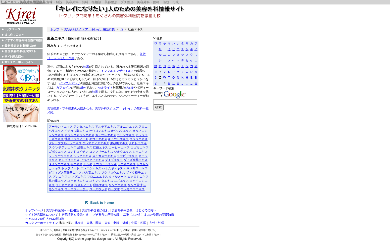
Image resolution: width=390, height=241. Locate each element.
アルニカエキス (127, 126)
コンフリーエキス (101, 151)
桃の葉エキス (58, 181)
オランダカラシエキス (79, 135)
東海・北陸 (111, 223)
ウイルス (128, 71)
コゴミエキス (139, 147)
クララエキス (138, 139)
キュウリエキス (118, 139)
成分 (83, 87)
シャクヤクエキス (61, 156)
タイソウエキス (59, 164)
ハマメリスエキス (135, 168)
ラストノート (83, 185)
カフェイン (63, 87)
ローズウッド (98, 189)
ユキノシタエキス (101, 181)
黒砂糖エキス (119, 143)
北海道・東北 (84, 223)
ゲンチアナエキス (64, 147)
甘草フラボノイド (76, 139)
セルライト (105, 87)
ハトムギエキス (112, 168)
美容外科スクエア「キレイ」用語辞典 (89, 29)
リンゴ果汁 (135, 185)
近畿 (125, 223)
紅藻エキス (84, 147)
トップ (54, 29)
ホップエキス (77, 176)
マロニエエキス (97, 176)
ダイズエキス (114, 160)
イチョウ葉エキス (76, 131)
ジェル (129, 87)
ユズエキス (121, 181)
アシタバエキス (83, 126)
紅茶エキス (100, 147)
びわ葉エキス (91, 172)
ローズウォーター (76, 189)
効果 (86, 66)
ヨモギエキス (64, 185)
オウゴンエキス (99, 131)
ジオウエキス (123, 151)
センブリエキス (68, 160)
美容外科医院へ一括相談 (62, 210)
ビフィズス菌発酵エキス (65, 172)
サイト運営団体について (41, 214)
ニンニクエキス (90, 168)
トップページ (34, 210)
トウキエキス (127, 164)
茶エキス (76, 164)
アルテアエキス (105, 126)
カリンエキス (126, 135)
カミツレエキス (105, 135)
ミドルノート (118, 176)
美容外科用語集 (122, 210)
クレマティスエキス (95, 143)
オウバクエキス (121, 131)
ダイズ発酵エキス (135, 160)
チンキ (87, 164)
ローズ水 (114, 189)
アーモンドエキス (61, 126)
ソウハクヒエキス (92, 160)
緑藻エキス (100, 185)
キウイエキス (98, 139)
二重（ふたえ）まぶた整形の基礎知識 (148, 214)
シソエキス (140, 151)
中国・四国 (138, 223)
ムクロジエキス (138, 176)
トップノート (70, 168)
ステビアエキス (127, 156)
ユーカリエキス (77, 181)
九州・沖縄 (156, 223)
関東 (98, 223)
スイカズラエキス (104, 156)
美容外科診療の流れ (95, 210)
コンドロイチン (77, 151)
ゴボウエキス (58, 151)
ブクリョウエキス (113, 172)
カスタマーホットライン (41, 223)
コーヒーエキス (119, 147)
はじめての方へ (146, 210)
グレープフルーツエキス (65, 143)
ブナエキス (59, 176)
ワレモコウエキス (133, 189)
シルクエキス (82, 156)
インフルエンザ (111, 71)
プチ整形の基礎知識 (106, 214)
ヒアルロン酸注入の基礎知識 (44, 219)
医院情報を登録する (75, 214)
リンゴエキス (118, 185)
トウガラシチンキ (105, 164)
